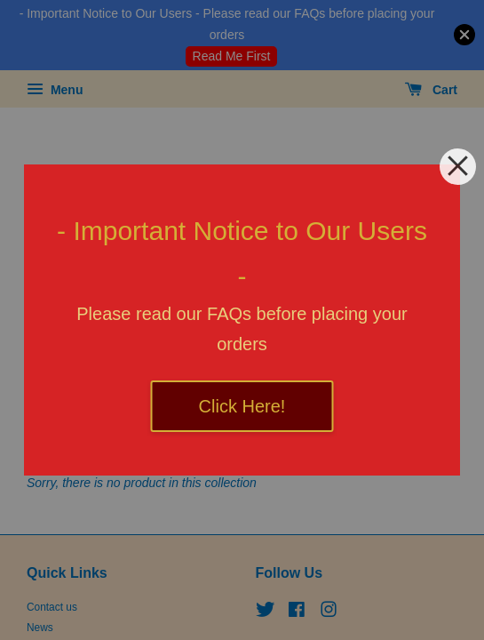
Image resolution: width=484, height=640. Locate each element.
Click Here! (242, 406)
